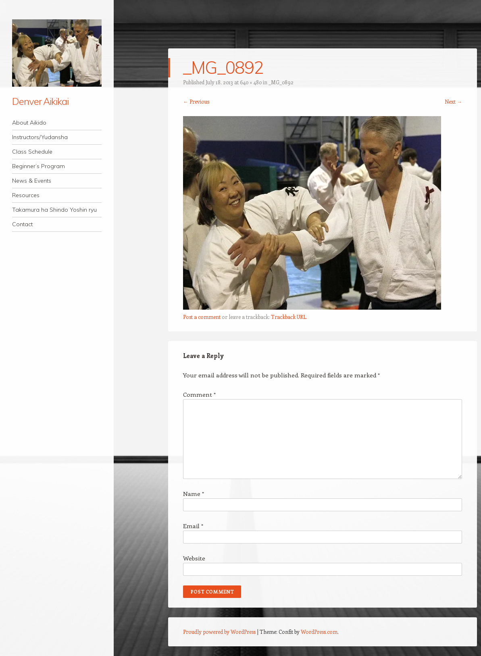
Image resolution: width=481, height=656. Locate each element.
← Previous (196, 101)
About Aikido (29, 122)
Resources (26, 195)
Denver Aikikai (40, 101)
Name (193, 493)
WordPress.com (319, 631)
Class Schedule (32, 151)
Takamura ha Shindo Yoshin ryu (54, 209)
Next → (453, 101)
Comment (199, 394)
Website (194, 558)
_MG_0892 (281, 82)
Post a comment (202, 316)
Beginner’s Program (38, 166)
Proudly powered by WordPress (219, 631)
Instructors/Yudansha (40, 137)
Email (193, 526)
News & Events (31, 180)
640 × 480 (251, 82)
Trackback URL (288, 316)
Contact (22, 224)
